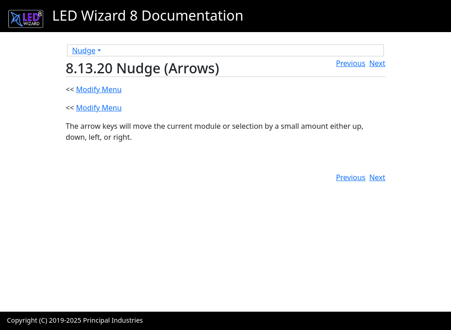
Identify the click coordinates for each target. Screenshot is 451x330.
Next (377, 63)
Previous (350, 63)
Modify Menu (98, 89)
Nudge (84, 50)
